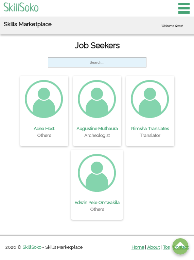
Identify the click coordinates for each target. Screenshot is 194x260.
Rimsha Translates (150, 128)
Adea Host (44, 128)
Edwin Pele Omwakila (97, 202)
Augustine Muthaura (97, 128)
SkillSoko (31, 247)
